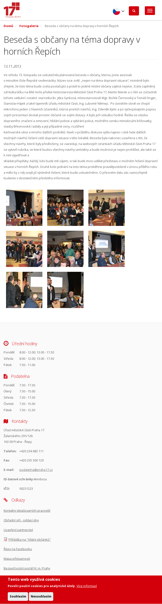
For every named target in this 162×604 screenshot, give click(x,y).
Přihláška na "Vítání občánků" (29, 539)
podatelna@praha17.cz (36, 469)
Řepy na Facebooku (18, 549)
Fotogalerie (29, 26)
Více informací (87, 588)
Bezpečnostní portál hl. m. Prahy (27, 568)
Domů (8, 26)
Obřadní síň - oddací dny (21, 520)
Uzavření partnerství (18, 530)
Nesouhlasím (41, 598)
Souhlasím (18, 598)
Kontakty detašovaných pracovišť (27, 510)
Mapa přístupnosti (17, 558)
